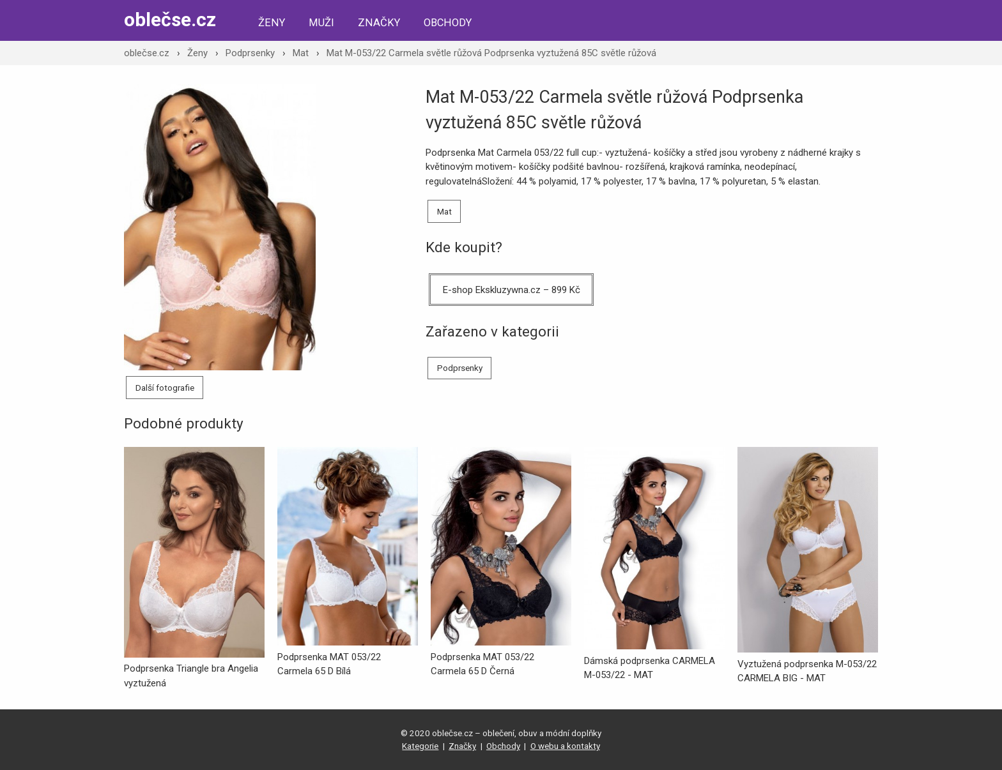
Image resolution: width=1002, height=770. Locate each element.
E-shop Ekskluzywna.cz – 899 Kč (511, 290)
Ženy (271, 23)
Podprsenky (250, 53)
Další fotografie (164, 387)
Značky (379, 23)
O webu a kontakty (565, 746)
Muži (321, 23)
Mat (301, 53)
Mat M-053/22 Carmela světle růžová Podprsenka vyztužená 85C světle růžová (491, 53)
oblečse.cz (170, 19)
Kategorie (420, 746)
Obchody (448, 23)
